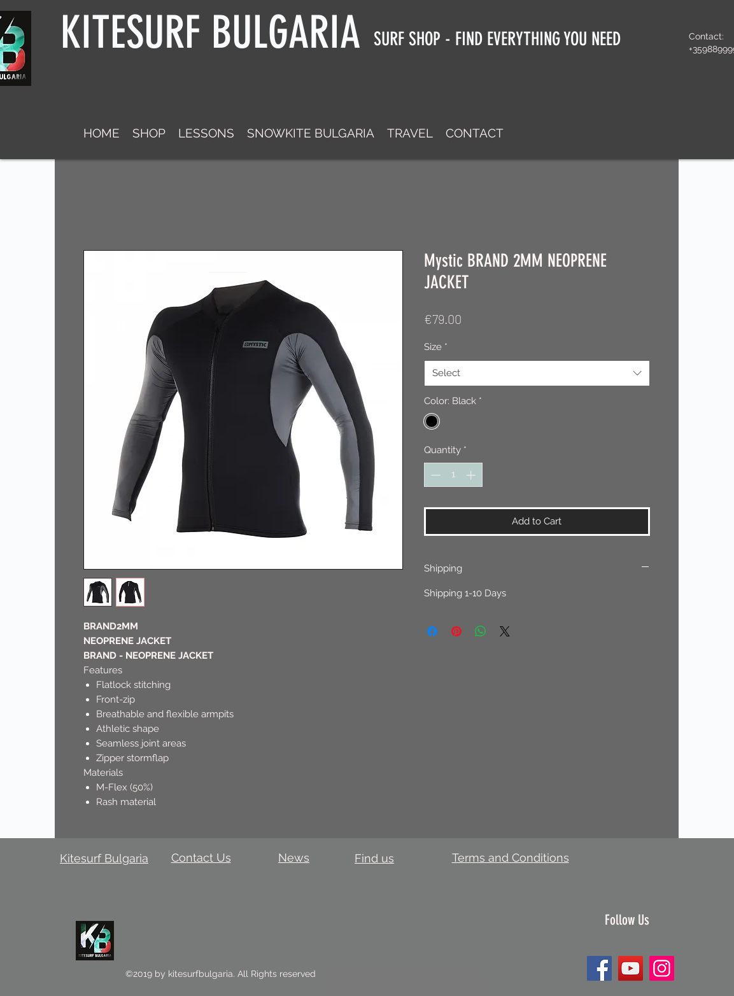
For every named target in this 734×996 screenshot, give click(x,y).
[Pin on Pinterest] (456, 631)
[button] (149, 133)
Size (436, 347)
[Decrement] (434, 475)
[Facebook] (599, 968)
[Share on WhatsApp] (480, 631)
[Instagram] (661, 968)
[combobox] (537, 373)
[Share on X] (504, 631)
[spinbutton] (452, 475)
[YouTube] (630, 968)
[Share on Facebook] (432, 631)
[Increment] (472, 475)
